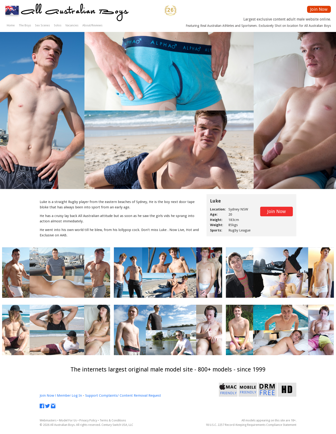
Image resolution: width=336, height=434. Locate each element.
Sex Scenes (42, 25)
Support (91, 395)
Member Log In (69, 395)
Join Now (318, 9)
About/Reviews (92, 25)
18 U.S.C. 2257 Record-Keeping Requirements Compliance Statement (251, 425)
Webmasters (48, 420)
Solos (57, 25)
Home (11, 25)
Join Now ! (48, 395)
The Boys (25, 25)
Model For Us (68, 420)
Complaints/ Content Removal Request (130, 395)
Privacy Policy (88, 420)
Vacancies (71, 25)
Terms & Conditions (113, 420)
